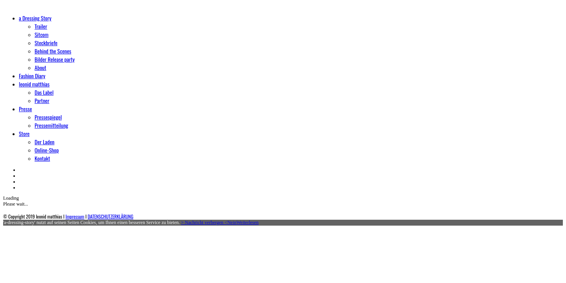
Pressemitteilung (51, 125)
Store (24, 133)
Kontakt (42, 158)
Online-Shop (47, 150)
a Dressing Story (35, 18)
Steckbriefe (46, 43)
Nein (231, 222)
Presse (25, 109)
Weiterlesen (247, 222)
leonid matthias (34, 84)
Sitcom (41, 34)
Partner (42, 100)
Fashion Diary (32, 76)
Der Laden (44, 142)
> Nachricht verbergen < (204, 222)
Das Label (44, 92)
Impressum (75, 216)
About (40, 67)
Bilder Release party (55, 59)
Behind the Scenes (53, 51)
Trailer (41, 26)
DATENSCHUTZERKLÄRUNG (110, 216)
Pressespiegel (48, 117)
